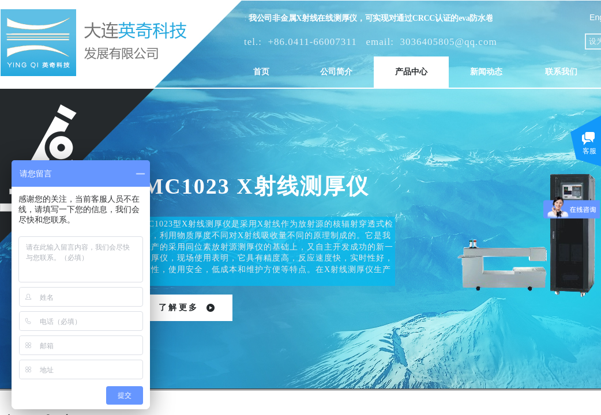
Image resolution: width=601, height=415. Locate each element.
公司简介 (336, 71)
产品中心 (411, 71)
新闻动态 (486, 71)
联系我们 (561, 71)
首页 (261, 71)
